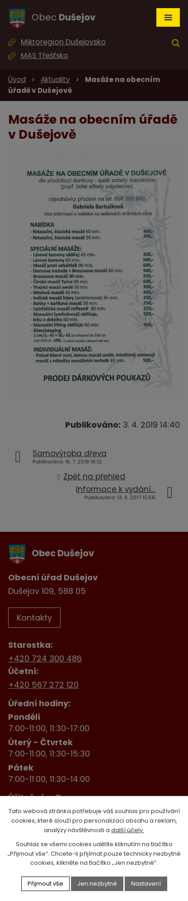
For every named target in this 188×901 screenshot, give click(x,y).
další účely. (127, 830)
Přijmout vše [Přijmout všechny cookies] (45, 883)
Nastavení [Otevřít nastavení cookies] (146, 883)
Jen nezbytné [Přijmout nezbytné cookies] (97, 883)
